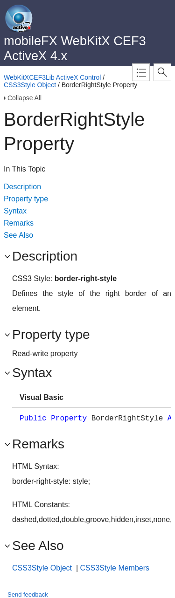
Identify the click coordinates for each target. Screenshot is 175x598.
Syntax (15, 211)
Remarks (19, 223)
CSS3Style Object (30, 85)
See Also (18, 235)
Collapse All (24, 98)
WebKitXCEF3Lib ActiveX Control (52, 77)
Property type (26, 199)
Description (22, 187)
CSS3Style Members (115, 568)
